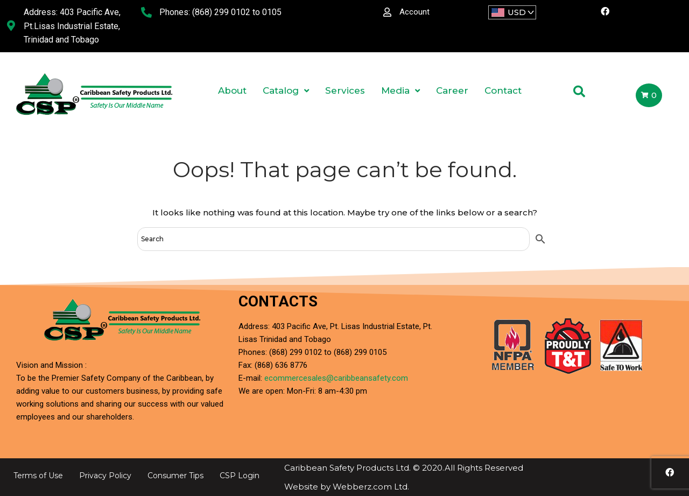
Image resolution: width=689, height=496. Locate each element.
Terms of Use (38, 475)
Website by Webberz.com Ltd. (346, 486)
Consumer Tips (175, 475)
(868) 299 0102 (221, 12)
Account (414, 12)
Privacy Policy (105, 475)
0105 (272, 12)
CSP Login (239, 475)
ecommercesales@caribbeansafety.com (336, 378)
